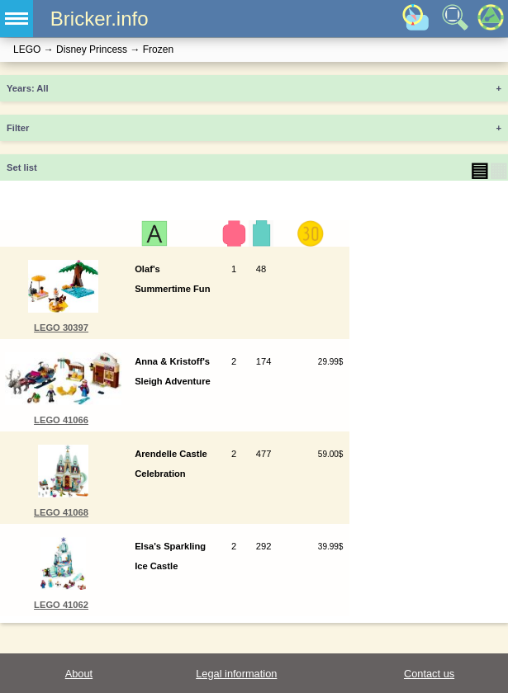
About (79, 673)
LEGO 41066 (61, 420)
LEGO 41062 (61, 605)
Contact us (429, 673)
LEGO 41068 (61, 512)
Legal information (236, 673)
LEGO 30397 (61, 327)
